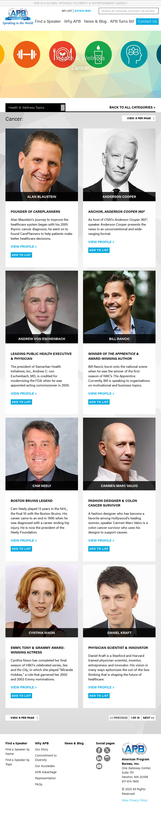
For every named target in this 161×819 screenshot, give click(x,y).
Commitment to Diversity (46, 757)
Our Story (41, 749)
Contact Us (147, 21)
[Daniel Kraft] (119, 601)
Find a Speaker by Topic (17, 761)
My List (67, 11)
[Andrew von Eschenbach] (41, 307)
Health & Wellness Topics (26, 107)
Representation (45, 778)
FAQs (38, 784)
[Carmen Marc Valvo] (119, 454)
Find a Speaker (48, 21)
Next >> (148, 718)
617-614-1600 (83, 11)
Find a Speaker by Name (17, 751)
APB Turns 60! (122, 21)
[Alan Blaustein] (41, 164)
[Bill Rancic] (119, 307)
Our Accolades (45, 765)
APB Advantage (46, 772)
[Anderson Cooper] (119, 164)
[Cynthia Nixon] (41, 601)
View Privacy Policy (134, 800)
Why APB (72, 21)
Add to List (21, 255)
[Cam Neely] (41, 454)
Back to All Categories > (132, 107)
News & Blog (95, 21)
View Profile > (24, 246)
